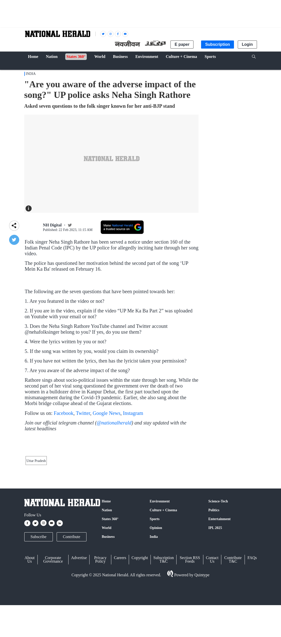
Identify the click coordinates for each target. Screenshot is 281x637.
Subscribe (39, 590)
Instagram (133, 435)
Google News (106, 435)
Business (108, 590)
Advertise (79, 611)
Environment (160, 555)
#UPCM (133, 292)
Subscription (217, 44)
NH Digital (52, 225)
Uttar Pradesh (36, 511)
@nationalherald (114, 444)
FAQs (252, 611)
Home (106, 555)
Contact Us (212, 613)
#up (122, 292)
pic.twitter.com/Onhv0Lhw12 (49, 298)
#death (190, 292)
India (31, 74)
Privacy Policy (100, 613)
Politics (214, 564)
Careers (120, 611)
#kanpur (76, 292)
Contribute (71, 590)
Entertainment (219, 573)
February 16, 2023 (110, 304)
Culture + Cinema (163, 564)
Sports (155, 573)
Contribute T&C (233, 613)
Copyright (140, 611)
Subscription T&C (163, 613)
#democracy (174, 292)
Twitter (83, 435)
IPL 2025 (215, 581)
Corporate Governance (53, 613)
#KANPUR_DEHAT (101, 292)
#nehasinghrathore (54, 292)
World (106, 581)
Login (247, 44)
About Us (30, 613)
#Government (152, 292)
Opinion (156, 581)
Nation (107, 564)
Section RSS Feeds (190, 613)
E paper (182, 44)
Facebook (64, 435)
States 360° (110, 573)
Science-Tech (218, 555)
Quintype (201, 628)
